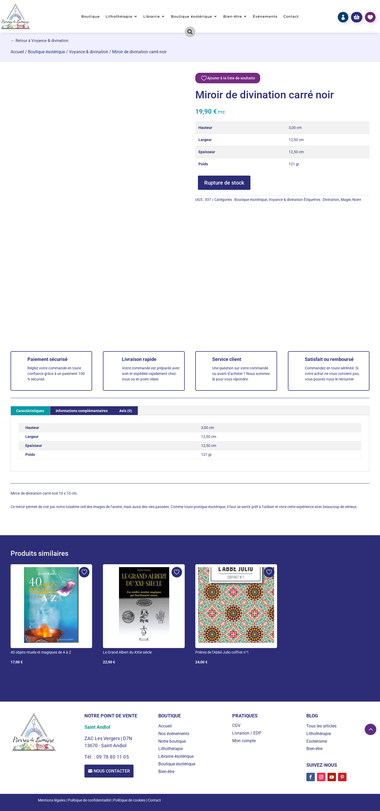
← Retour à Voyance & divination (39, 40)
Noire (356, 199)
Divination (331, 199)
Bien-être (232, 16)
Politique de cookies (129, 800)
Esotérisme (316, 741)
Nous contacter (112, 771)
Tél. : (90, 757)
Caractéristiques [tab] (30, 411)
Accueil (17, 51)
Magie (346, 199)
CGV (236, 725)
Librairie (151, 16)
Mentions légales (51, 800)
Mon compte (244, 740)
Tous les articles (321, 725)
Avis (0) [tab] (125, 411)
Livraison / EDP (246, 733)
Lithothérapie (119, 16)
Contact (291, 16)
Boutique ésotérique (191, 16)
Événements (265, 16)
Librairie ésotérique (176, 756)
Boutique (90, 16)
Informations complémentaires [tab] (82, 411)
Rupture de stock (224, 183)
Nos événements (173, 733)
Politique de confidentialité (89, 800)
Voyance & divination (88, 51)
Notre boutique (172, 741)
